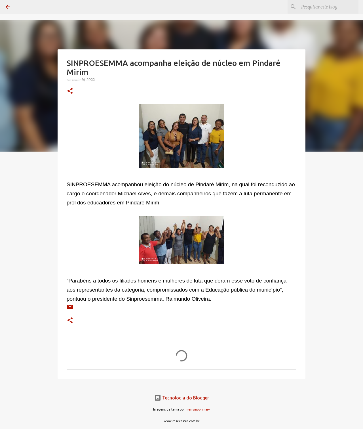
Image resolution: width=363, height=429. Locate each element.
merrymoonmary (198, 409)
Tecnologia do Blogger (181, 397)
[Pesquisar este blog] (328, 7)
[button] (70, 91)
